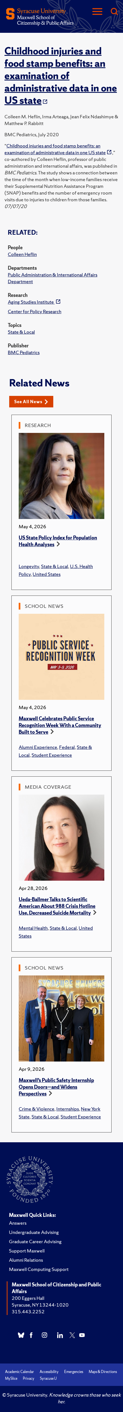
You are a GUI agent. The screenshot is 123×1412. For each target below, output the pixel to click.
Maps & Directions (103, 1371)
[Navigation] (97, 12)
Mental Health (33, 928)
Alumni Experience (38, 747)
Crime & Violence (36, 1109)
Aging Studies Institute (31, 302)
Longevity (29, 566)
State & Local (21, 332)
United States (47, 574)
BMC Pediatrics (24, 352)
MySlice (11, 1378)
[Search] (114, 12)
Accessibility (49, 1371)
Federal (67, 747)
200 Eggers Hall (28, 1298)
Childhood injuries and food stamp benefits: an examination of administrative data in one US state (60, 76)
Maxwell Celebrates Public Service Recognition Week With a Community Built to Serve (60, 725)
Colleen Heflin (22, 254)
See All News (31, 402)
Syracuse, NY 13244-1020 (40, 1305)
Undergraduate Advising (34, 1232)
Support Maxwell (27, 1250)
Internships (67, 1109)
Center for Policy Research (34, 311)
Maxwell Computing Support (39, 1269)
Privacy (28, 1378)
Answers (17, 1223)
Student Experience (52, 755)
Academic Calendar (19, 1371)
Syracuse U (48, 1378)
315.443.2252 (28, 1311)
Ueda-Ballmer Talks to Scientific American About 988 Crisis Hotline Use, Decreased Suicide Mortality (57, 906)
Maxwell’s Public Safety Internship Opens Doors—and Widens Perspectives (56, 1087)
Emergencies (73, 1371)
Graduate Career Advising (35, 1241)
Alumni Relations (26, 1260)
